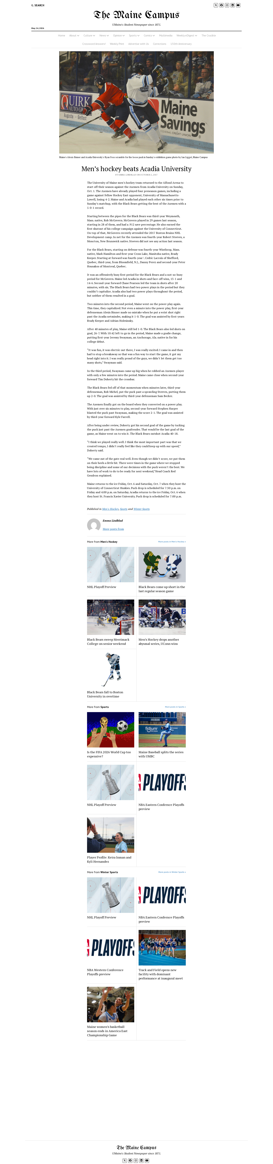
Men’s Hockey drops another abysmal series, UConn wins (159, 641)
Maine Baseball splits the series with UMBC (161, 754)
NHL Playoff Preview (101, 587)
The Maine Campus (136, 15)
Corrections (159, 43)
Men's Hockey (110, 509)
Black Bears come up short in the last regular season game (162, 589)
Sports (133, 35)
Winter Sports (142, 509)
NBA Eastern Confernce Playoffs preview (161, 807)
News (102, 35)
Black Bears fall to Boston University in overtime (105, 694)
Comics (148, 35)
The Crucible (208, 35)
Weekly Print (117, 43)
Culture (88, 35)
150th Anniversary (181, 43)
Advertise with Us (138, 43)
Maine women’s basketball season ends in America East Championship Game (107, 1031)
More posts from (113, 529)
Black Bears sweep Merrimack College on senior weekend (108, 641)
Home (61, 35)
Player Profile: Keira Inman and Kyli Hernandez (109, 859)
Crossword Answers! (94, 43)
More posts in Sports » (175, 706)
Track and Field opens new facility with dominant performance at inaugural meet (161, 974)
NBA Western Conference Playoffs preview (105, 972)
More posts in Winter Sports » (172, 872)
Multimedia (165, 35)
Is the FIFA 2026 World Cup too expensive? (109, 754)
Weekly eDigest (185, 35)
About (72, 35)
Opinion (117, 35)
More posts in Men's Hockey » (172, 541)
